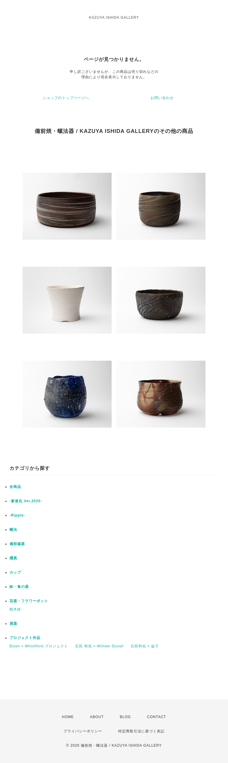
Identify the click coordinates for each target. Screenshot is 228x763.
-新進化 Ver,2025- (26, 501)
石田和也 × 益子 (145, 646)
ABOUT (97, 717)
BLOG (125, 717)
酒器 (13, 623)
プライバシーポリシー (83, 731)
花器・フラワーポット (29, 601)
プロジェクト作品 (25, 638)
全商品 (15, 487)
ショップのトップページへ (66, 98)
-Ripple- (17, 515)
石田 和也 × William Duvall (99, 646)
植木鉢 (15, 609)
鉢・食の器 (19, 587)
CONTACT (156, 717)
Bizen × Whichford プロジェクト (39, 646)
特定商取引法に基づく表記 (141, 731)
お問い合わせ (162, 98)
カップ (15, 572)
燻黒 (13, 558)
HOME (68, 717)
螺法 (13, 529)
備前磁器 (17, 544)
